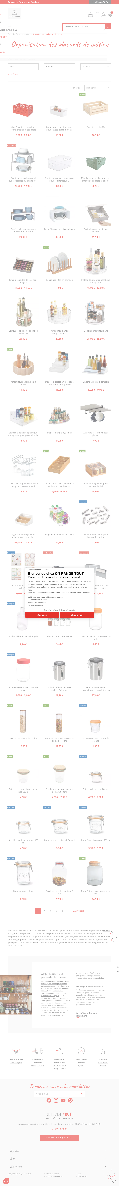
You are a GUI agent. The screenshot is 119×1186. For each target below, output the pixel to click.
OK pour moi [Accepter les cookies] (76, 615)
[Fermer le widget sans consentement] (39, 569)
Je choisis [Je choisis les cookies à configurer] (42, 615)
